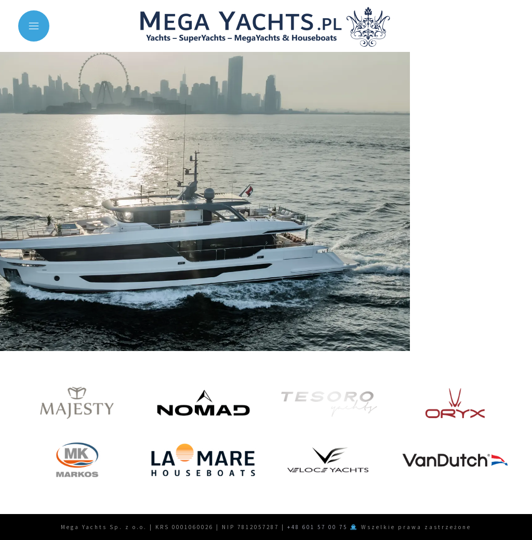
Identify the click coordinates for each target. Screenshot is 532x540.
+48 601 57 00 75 (317, 527)
